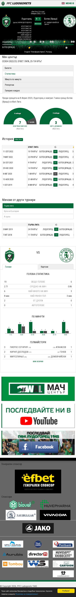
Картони (44, 266)
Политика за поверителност (26, 594)
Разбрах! (66, 591)
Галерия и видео (12, 90)
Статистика (10, 73)
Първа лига (9, 206)
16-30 (21, 335)
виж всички (38, 361)
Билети (8, 68)
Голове (8, 266)
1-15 (10, 335)
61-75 (54, 335)
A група (7, 216)
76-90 (65, 335)
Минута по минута (13, 79)
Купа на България (11, 211)
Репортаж (9, 85)
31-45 (32, 335)
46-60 (43, 335)
